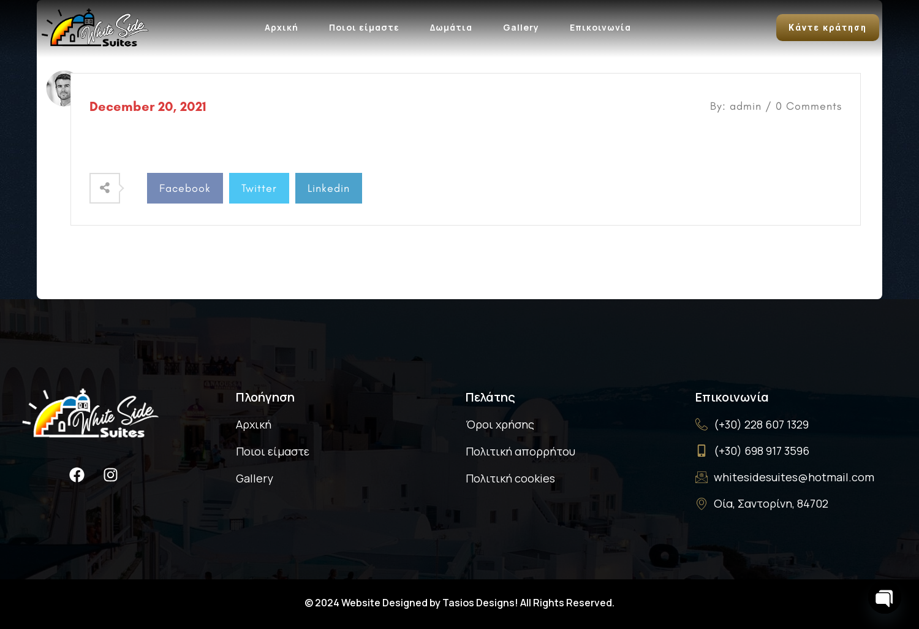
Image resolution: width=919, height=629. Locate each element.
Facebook (185, 188)
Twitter (259, 188)
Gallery (521, 27)
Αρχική (281, 27)
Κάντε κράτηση (828, 27)
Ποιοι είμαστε (364, 27)
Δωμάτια (451, 27)
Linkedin (329, 188)
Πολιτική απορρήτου (520, 451)
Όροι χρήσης (500, 424)
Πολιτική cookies (510, 478)
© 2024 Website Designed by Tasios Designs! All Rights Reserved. (459, 602)
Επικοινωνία (600, 27)
